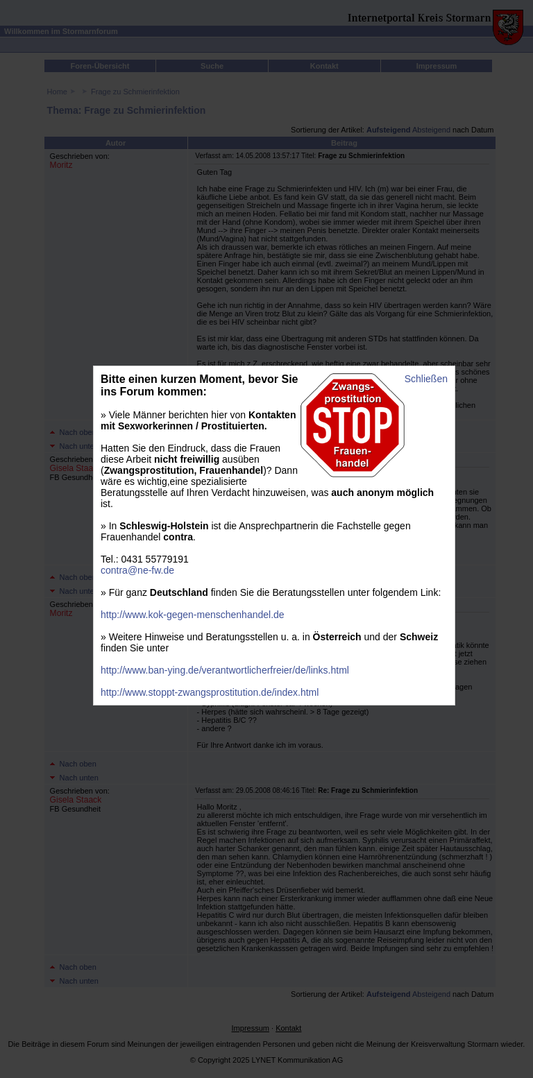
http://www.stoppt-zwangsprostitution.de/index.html (210, 692)
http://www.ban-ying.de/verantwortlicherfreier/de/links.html (225, 670)
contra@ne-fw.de (137, 570)
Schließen (426, 378)
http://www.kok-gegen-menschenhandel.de (193, 614)
